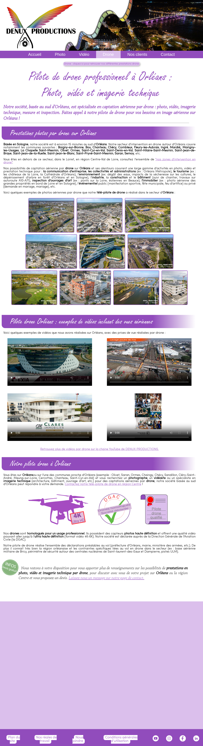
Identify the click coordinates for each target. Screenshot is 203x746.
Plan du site (14, 739)
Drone (108, 54)
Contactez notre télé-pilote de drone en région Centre (103, 484)
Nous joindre (77, 739)
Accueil (34, 54)
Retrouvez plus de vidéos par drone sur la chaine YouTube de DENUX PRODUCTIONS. (99, 449)
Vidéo (84, 54)
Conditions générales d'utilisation (121, 739)
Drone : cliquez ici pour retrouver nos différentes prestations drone (101, 64)
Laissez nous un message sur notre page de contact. (106, 578)
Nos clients (137, 54)
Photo (60, 54)
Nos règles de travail (46, 739)
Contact (168, 54)
